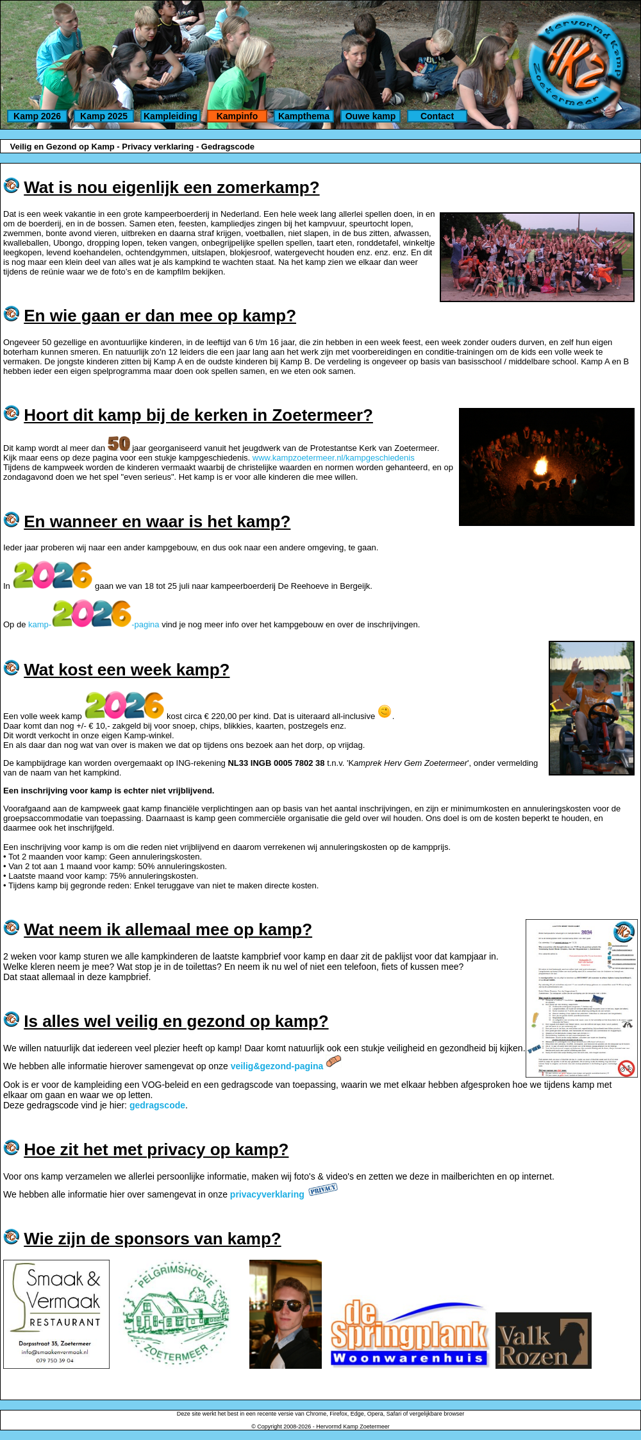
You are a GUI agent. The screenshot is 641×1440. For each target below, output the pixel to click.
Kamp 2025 (104, 116)
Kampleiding (170, 116)
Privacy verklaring (158, 146)
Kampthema (303, 116)
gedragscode (157, 1105)
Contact (437, 116)
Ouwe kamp (370, 116)
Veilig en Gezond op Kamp (62, 146)
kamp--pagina (94, 624)
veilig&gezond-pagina (277, 1066)
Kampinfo (237, 116)
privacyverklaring (267, 1194)
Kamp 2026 (37, 116)
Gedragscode (227, 146)
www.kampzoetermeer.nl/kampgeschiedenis (334, 457)
